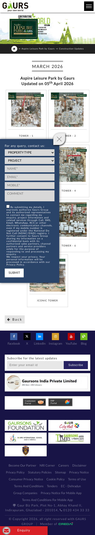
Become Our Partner (22, 465)
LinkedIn (39, 339)
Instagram (55, 339)
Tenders (52, 486)
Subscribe (75, 365)
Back (14, 319)
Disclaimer (79, 465)
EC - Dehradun (71, 486)
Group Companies (25, 493)
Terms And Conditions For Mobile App (47, 500)
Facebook (14, 339)
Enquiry (16, 530)
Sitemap (60, 472)
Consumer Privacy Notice (26, 479)
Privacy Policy (15, 472)
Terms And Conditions (29, 486)
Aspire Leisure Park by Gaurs (38, 49)
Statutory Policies (40, 472)
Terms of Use (77, 479)
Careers (63, 465)
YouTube (71, 339)
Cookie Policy (55, 479)
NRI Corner (47, 465)
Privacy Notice (79, 472)
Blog (83, 339)
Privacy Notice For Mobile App (61, 493)
